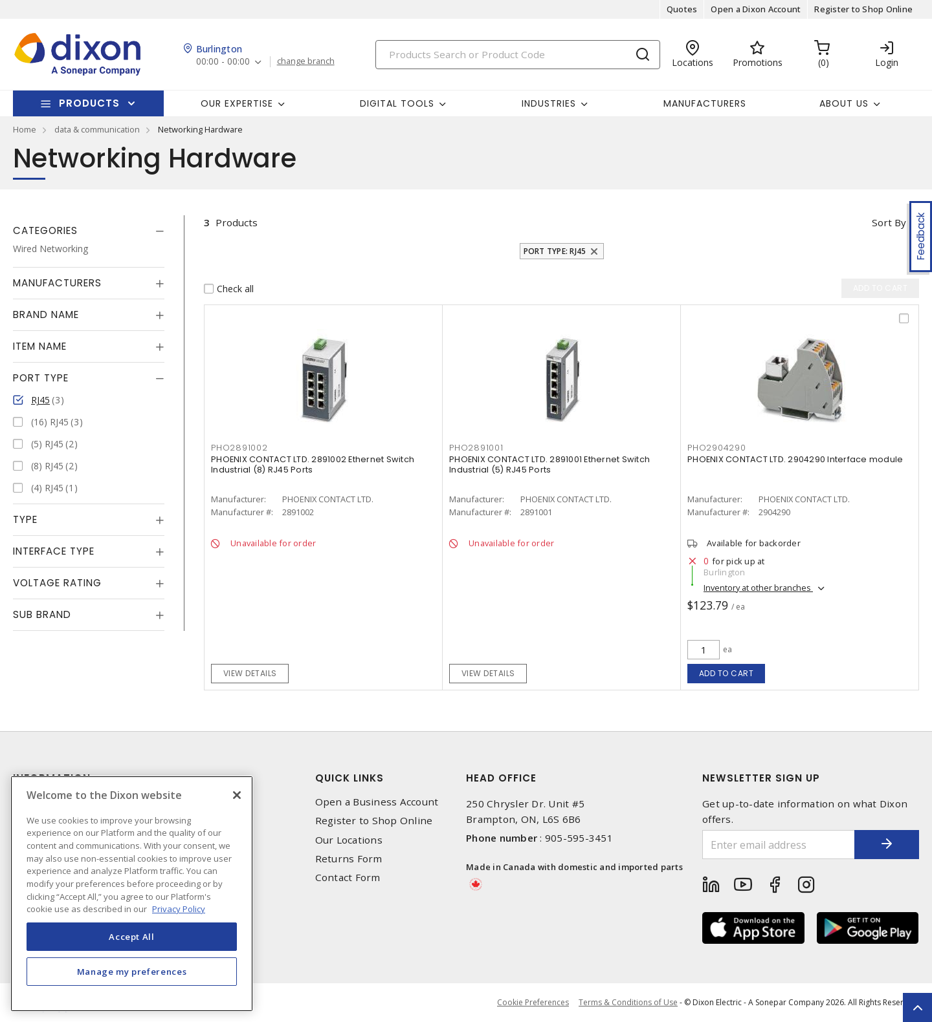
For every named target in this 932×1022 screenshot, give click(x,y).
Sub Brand (42, 614)
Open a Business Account (377, 802)
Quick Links (349, 778)
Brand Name (46, 314)
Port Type (41, 378)
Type (25, 519)
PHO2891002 (239, 447)
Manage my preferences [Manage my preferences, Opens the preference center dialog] (132, 971)
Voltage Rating (57, 583)
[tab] (88, 231)
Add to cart (726, 673)
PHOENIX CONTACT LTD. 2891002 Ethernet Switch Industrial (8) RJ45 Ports (312, 464)
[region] (131, 894)
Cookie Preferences (533, 1002)
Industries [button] (549, 103)
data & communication (97, 129)
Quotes (682, 9)
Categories (45, 230)
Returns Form (349, 859)
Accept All (132, 936)
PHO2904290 (716, 447)
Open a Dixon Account (756, 9)
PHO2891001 (476, 447)
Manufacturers (704, 103)
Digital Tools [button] (397, 103)
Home (24, 129)
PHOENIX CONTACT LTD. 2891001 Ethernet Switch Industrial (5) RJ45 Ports (549, 464)
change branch (306, 61)
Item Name (40, 346)
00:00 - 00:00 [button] (223, 61)
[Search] (517, 54)
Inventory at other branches (758, 587)
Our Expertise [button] (237, 103)
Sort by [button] (889, 222)
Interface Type (53, 551)
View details (250, 673)
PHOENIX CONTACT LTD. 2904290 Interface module (795, 459)
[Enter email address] (778, 844)
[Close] (237, 795)
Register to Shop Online (863, 9)
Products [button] (89, 103)
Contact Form (348, 877)
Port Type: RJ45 (555, 251)
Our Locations (349, 840)
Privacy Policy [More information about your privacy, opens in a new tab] (178, 909)
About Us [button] (844, 103)
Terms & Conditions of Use (628, 1002)
